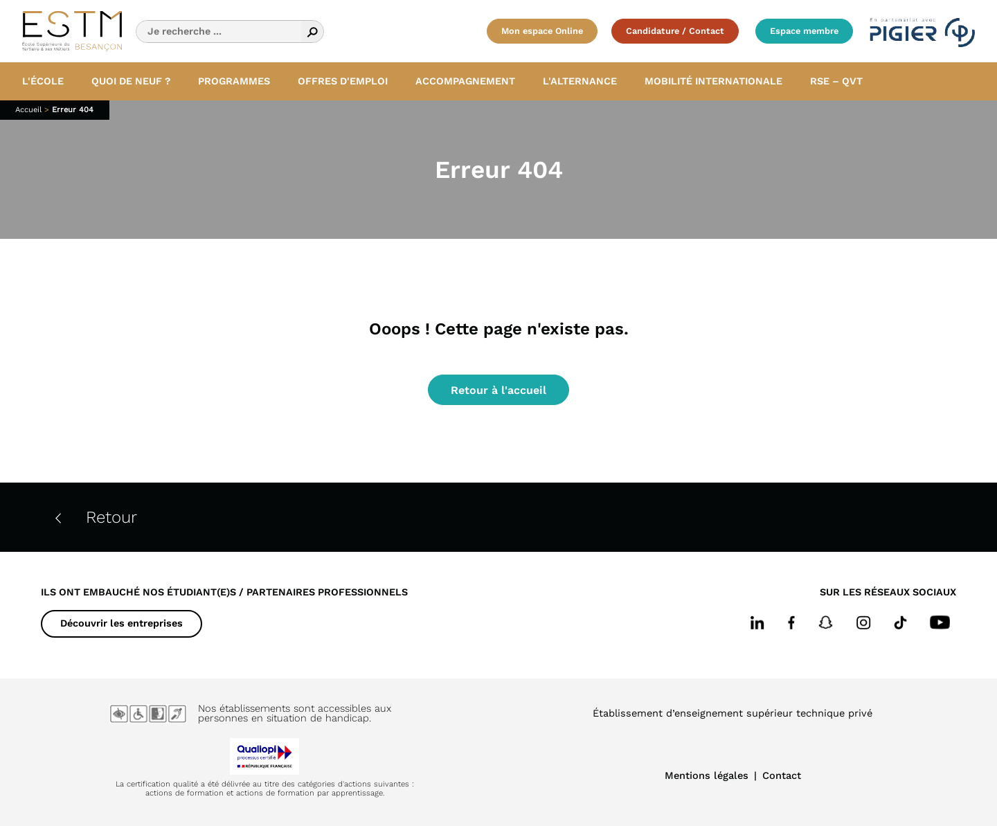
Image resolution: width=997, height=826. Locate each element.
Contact (781, 775)
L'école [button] (43, 81)
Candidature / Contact (675, 31)
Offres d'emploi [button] (343, 81)
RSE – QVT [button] (836, 81)
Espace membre (804, 31)
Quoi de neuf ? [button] (130, 81)
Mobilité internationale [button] (713, 81)
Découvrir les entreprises (121, 623)
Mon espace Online (542, 31)
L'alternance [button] (580, 81)
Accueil (28, 109)
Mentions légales (706, 775)
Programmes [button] (234, 81)
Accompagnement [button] (465, 81)
